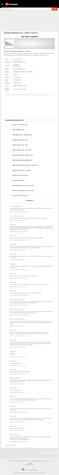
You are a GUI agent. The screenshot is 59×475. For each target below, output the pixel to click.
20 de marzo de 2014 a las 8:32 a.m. (18, 211)
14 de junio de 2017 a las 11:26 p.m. (18, 365)
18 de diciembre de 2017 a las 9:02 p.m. (19, 412)
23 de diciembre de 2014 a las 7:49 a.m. (19, 231)
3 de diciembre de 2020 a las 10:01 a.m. (19, 441)
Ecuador (42, 460)
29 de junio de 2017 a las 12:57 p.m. (18, 374)
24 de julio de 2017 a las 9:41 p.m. (17, 392)
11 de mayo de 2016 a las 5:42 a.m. (18, 269)
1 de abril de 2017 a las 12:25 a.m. (18, 336)
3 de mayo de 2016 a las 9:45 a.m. (18, 259)
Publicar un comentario (10, 445)
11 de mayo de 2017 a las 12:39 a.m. (18, 347)
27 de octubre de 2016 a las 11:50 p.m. (19, 286)
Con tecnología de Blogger (29, 470)
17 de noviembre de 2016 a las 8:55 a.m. (19, 295)
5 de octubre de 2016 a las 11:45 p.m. (18, 278)
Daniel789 (12, 406)
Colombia (21, 460)
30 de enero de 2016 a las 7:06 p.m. (18, 250)
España (29, 460)
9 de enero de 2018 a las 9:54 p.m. (18, 422)
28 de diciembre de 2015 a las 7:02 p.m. (19, 240)
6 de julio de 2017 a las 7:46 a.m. (17, 384)
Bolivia (16, 460)
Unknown (12, 224)
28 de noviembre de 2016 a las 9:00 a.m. (19, 305)
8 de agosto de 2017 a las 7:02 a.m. (18, 402)
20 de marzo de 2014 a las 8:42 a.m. (18, 220)
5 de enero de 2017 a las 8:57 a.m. (18, 326)
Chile (25, 460)
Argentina (11, 460)
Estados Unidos (35, 460)
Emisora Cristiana (17, 59)
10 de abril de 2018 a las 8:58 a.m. (18, 430)
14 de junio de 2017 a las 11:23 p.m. (18, 357)
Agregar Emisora (29, 464)
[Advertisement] (29, 21)
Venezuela (47, 460)
